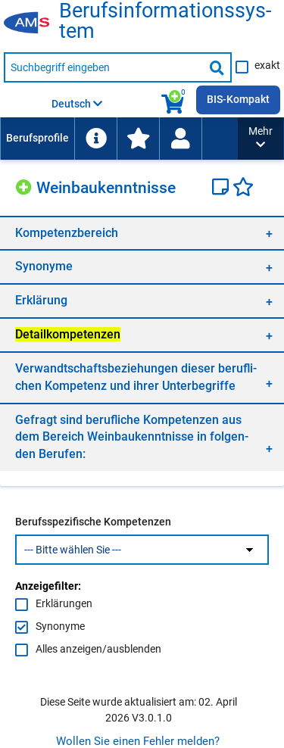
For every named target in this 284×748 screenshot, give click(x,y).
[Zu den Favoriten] (138, 138)
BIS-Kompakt (238, 99)
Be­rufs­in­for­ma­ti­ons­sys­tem (165, 21)
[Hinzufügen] (25, 185)
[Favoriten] (243, 188)
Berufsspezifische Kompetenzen (93, 522)
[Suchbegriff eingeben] (104, 67)
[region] (142, 233)
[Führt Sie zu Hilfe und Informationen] (95, 138)
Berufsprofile (37, 138)
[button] (260, 138)
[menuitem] (37, 138)
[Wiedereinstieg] (180, 138)
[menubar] (119, 138)
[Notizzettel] (222, 188)
